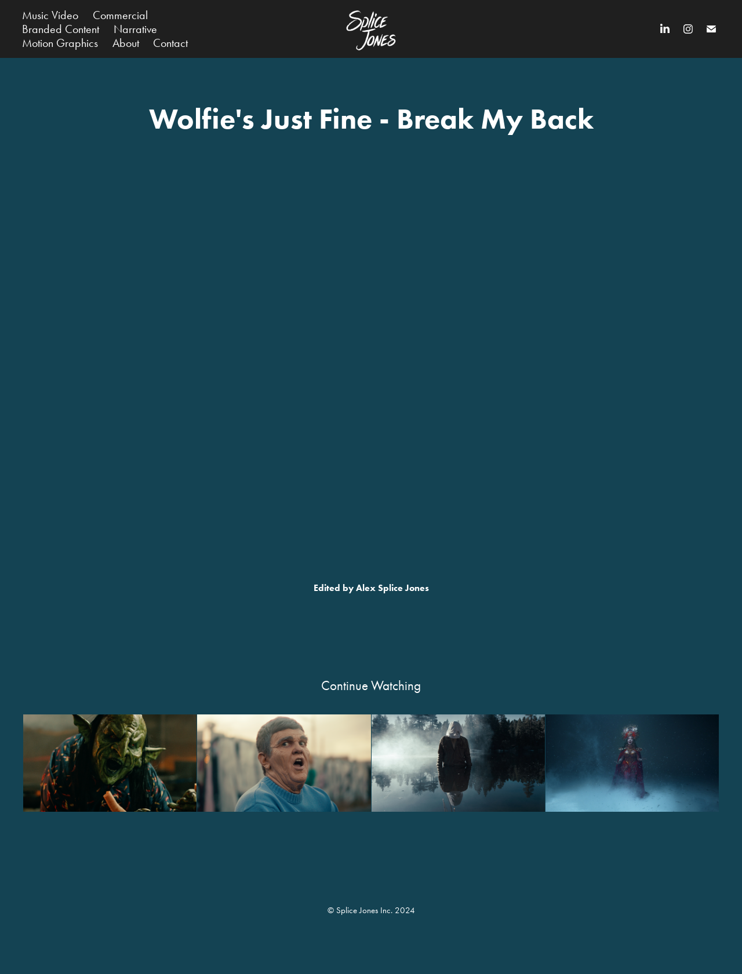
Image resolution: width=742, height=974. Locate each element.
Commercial (120, 15)
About (125, 43)
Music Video (50, 15)
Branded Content (60, 29)
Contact (170, 43)
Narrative (135, 29)
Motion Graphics (60, 43)
